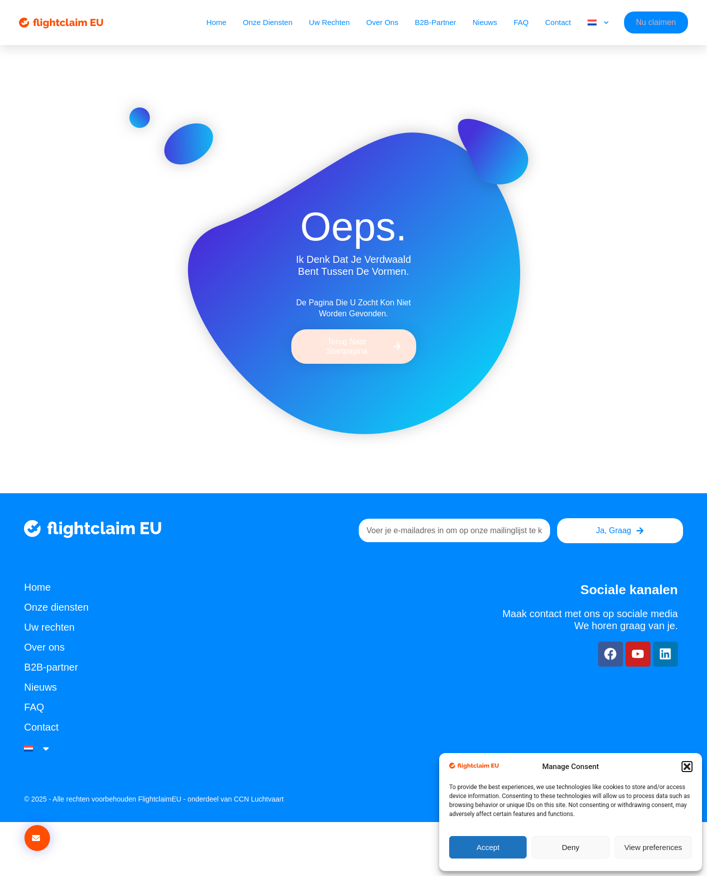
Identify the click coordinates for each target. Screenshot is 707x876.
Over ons (382, 22)
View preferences (654, 847)
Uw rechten (329, 22)
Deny (570, 847)
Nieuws (485, 22)
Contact (558, 22)
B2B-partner (435, 22)
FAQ (521, 22)
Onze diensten (267, 22)
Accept (488, 847)
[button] (687, 767)
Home (216, 22)
